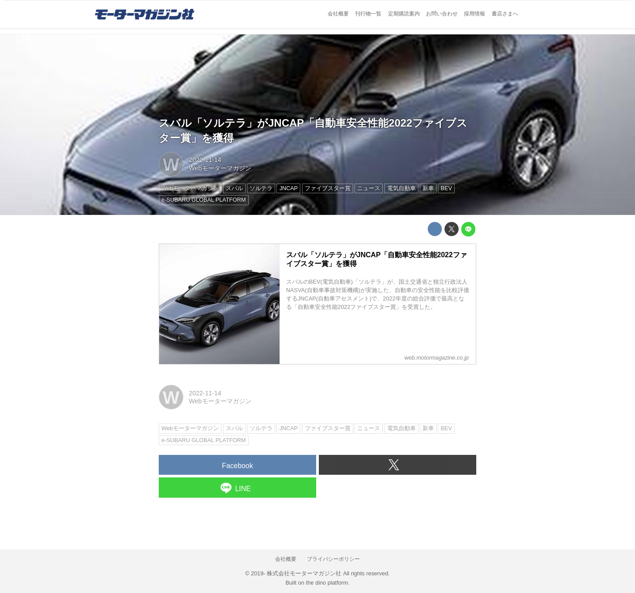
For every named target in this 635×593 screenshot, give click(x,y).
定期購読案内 (404, 14)
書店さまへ (505, 14)
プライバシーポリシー (333, 559)
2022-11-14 (205, 159)
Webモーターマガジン (220, 168)
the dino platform (327, 582)
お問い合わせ (442, 14)
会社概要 (338, 14)
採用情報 (474, 14)
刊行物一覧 (368, 14)
